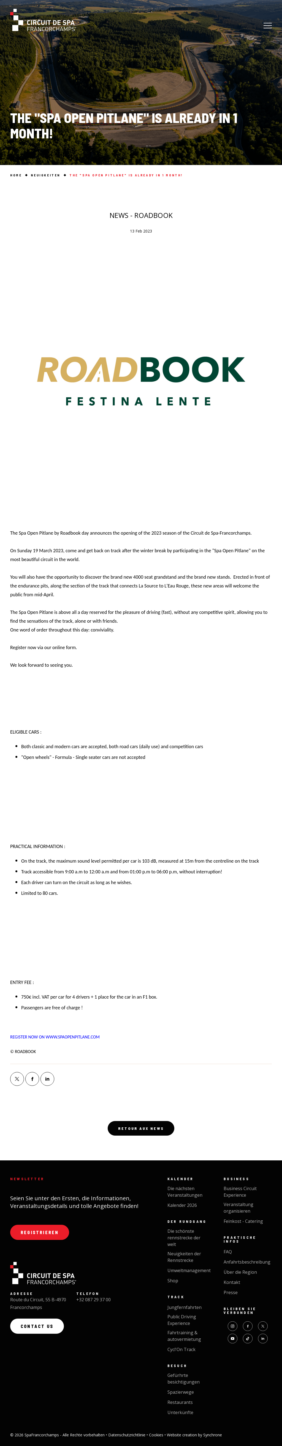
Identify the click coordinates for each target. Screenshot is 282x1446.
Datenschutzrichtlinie (127, 1434)
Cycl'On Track (181, 1349)
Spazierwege (180, 1392)
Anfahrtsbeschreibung (247, 1262)
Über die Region (240, 1272)
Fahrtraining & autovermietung (184, 1336)
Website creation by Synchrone (194, 1434)
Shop (172, 1281)
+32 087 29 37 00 (93, 1300)
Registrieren (40, 1232)
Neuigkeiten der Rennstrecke (184, 1257)
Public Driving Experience (181, 1320)
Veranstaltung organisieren (238, 1207)
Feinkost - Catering (243, 1221)
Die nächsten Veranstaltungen (184, 1191)
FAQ (228, 1252)
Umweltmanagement (189, 1270)
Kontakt (232, 1282)
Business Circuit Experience (240, 1191)
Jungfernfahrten (184, 1307)
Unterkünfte (180, 1412)
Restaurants (180, 1402)
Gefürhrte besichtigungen (183, 1378)
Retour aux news (141, 1128)
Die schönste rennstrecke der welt (183, 1237)
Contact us (37, 1326)
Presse (231, 1292)
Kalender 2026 (182, 1205)
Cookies (156, 1434)
